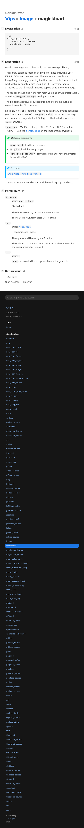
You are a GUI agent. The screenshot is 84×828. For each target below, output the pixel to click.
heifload (10, 484)
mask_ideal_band (14, 594)
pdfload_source (13, 647)
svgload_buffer (13, 713)
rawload (9, 695)
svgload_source (13, 717)
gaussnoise (11, 462)
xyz (7, 805)
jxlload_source (12, 537)
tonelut (9, 761)
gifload (9, 466)
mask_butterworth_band (17, 563)
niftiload (10, 616)
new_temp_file (12, 404)
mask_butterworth (14, 559)
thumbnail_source (14, 744)
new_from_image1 (14, 369)
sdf (7, 700)
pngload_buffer (13, 660)
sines (8, 704)
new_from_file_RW (14, 356)
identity (9, 497)
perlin (8, 651)
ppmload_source (13, 678)
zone (8, 810)
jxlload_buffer (12, 532)
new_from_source (14, 382)
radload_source (13, 691)
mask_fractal (11, 572)
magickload (11, 545)
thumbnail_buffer (14, 739)
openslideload (12, 629)
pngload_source (13, 664)
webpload (10, 788)
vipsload (10, 779)
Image (9, 327)
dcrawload (10, 426)
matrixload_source (14, 611)
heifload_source (13, 493)
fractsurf (10, 453)
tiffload (9, 748)
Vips (10, 308)
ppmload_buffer (13, 673)
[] (3, 28)
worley (9, 801)
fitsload (9, 444)
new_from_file (12, 352)
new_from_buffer (13, 347)
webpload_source (14, 797)
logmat (9, 541)
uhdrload (10, 766)
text (8, 730)
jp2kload (10, 501)
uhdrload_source (13, 774)
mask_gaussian (12, 576)
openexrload (11, 625)
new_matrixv (11, 396)
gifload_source (12, 475)
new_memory (12, 400)
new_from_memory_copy (17, 378)
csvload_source (13, 422)
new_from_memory (14, 374)
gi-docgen (11, 819)
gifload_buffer (12, 470)
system (9, 726)
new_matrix (11, 387)
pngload (10, 656)
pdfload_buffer (13, 642)
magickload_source (14, 554)
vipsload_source (13, 783)
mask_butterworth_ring (16, 567)
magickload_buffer (14, 550)
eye (7, 440)
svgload (9, 708)
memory (10, 338)
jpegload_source (13, 523)
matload (10, 603)
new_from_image (13, 365)
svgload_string (12, 722)
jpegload (10, 515)
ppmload (10, 669)
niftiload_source (13, 620)
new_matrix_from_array (16, 391)
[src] (76, 28)
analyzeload (11, 409)
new (8, 343)
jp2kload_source (13, 510)
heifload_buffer (13, 488)
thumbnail (10, 735)
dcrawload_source (14, 435)
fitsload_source (13, 448)
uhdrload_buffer (13, 770)
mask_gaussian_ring (15, 585)
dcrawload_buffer (14, 431)
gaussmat (10, 457)
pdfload (9, 638)
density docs (33, 131)
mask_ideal (11, 589)
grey (8, 479)
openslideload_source (16, 634)
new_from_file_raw (14, 360)
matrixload (11, 607)
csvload (9, 418)
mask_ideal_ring (13, 598)
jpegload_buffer (13, 519)
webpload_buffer (14, 792)
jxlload (9, 528)
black (8, 413)
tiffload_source (13, 757)
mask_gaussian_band (15, 581)
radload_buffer (13, 686)
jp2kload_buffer (13, 506)
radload (9, 682)
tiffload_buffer (12, 752)
